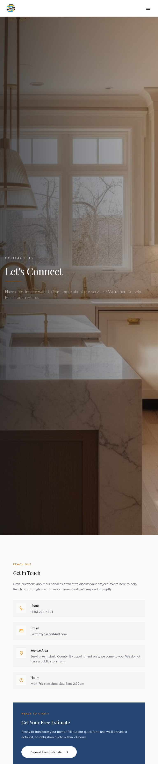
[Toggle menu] (148, 8)
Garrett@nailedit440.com (48, 634)
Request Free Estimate (49, 752)
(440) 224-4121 (41, 612)
